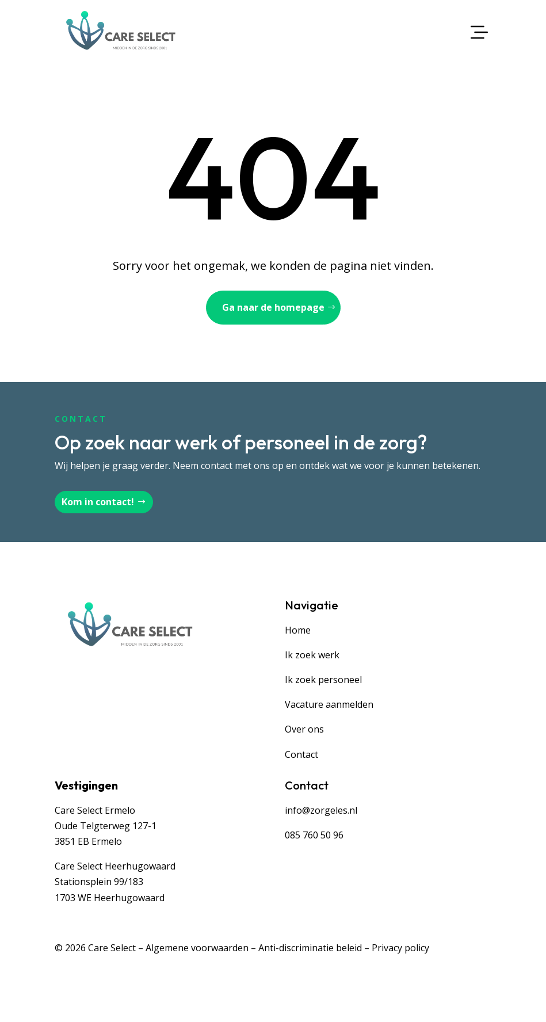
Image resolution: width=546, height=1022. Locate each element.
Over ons (304, 729)
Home (298, 630)
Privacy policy (400, 947)
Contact (301, 754)
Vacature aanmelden (329, 704)
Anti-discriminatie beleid (310, 947)
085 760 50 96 (314, 835)
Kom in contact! (98, 501)
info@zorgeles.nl (321, 810)
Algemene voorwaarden (197, 947)
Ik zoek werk (312, 655)
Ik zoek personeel (323, 679)
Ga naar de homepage (273, 307)
